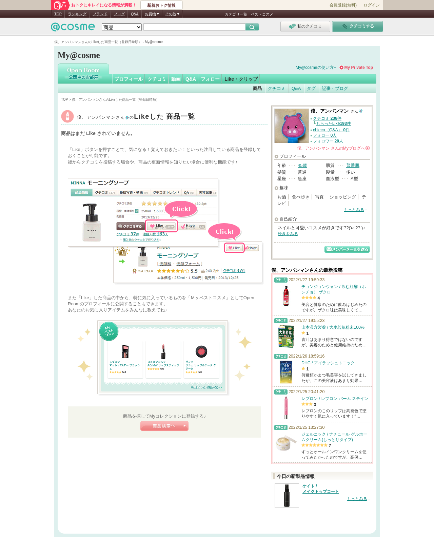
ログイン (371, 5)
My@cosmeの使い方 (315, 67)
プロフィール (128, 79)
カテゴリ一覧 (236, 14)
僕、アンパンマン (136, 117)
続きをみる (288, 233)
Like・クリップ (241, 79)
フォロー (210, 79)
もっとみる (354, 209)
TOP (58, 14)
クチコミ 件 (327, 118)
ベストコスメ (262, 14)
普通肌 (352, 165)
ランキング (77, 14)
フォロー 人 (325, 135)
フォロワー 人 (328, 141)
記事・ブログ (335, 88)
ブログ (119, 14)
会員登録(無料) (343, 5)
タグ (311, 88)
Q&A (135, 14)
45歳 (302, 165)
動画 (176, 79)
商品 (257, 88)
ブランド (100, 14)
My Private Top (358, 67)
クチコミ (156, 79)
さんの (333, 148)
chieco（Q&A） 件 (331, 130)
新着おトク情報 (161, 5)
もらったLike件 (333, 123)
